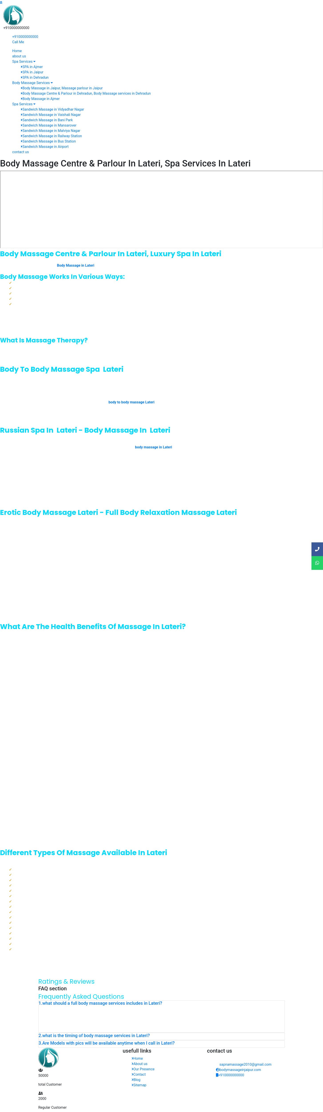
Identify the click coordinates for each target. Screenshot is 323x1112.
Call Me (18, 42)
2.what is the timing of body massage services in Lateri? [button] (94, 1035)
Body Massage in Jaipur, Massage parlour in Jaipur (62, 88)
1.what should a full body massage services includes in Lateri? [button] (100, 1003)
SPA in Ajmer (32, 67)
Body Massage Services (32, 83)
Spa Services (24, 61)
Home (17, 51)
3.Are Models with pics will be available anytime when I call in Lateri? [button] (107, 1043)
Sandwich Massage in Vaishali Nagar (51, 115)
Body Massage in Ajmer (40, 99)
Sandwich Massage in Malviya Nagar (50, 131)
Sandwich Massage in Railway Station (51, 136)
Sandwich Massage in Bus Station (48, 141)
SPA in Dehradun (35, 77)
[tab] (162, 1004)
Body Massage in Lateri (75, 265)
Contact (139, 1074)
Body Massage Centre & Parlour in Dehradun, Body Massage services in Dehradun (86, 93)
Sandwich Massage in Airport (45, 147)
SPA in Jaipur (32, 72)
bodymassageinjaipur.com (238, 1070)
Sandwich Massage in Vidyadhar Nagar (52, 109)
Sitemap (139, 1085)
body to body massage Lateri (132, 402)
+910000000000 (25, 37)
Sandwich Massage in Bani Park (47, 120)
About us (140, 1064)
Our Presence (143, 1069)
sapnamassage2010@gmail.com (246, 1064)
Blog (136, 1080)
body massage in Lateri (153, 447)
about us (19, 56)
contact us (20, 152)
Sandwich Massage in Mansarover (48, 125)
